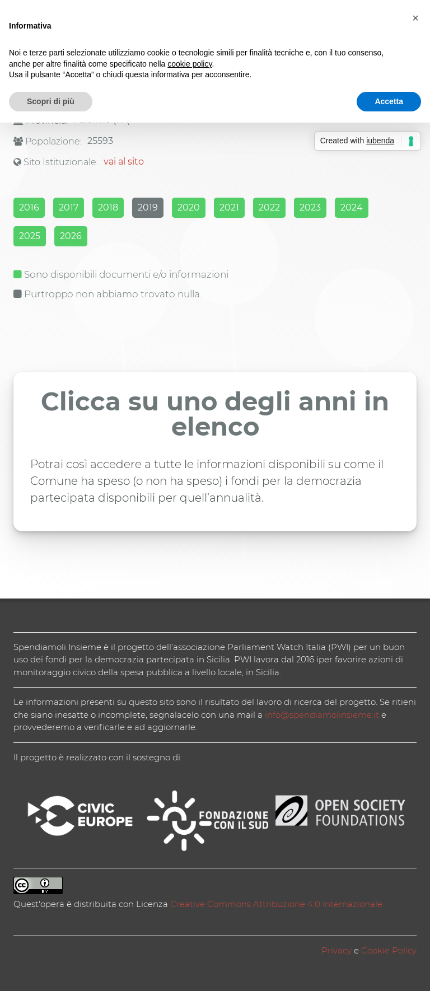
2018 (108, 207)
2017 (68, 207)
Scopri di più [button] (50, 101)
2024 (351, 207)
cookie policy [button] (189, 63)
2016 (29, 207)
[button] (415, 18)
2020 (188, 207)
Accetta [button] (389, 101)
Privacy (336, 950)
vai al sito (124, 161)
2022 (269, 207)
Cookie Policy (389, 950)
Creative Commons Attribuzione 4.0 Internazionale (276, 904)
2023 (310, 207)
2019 (148, 207)
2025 (29, 236)
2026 (71, 236)
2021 (229, 207)
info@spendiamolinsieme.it (322, 714)
